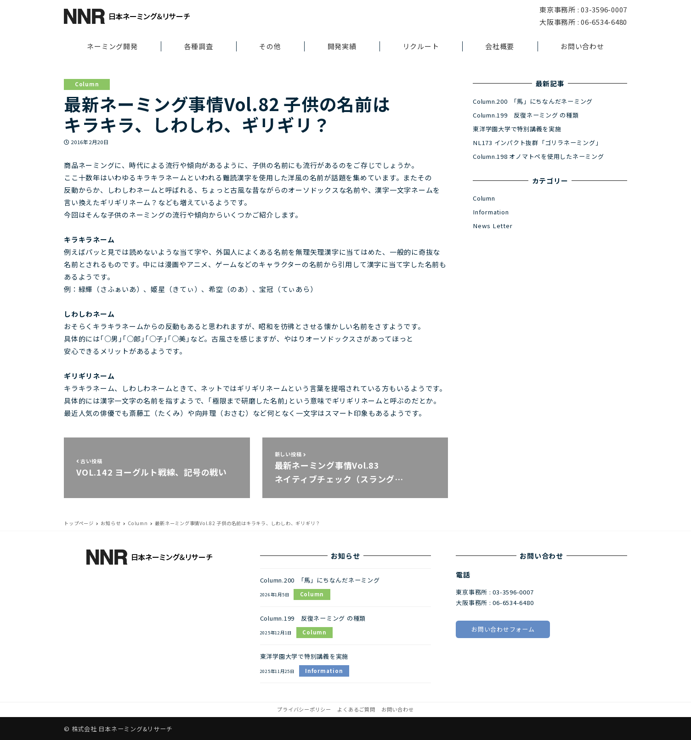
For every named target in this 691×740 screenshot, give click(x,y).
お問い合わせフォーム (503, 629)
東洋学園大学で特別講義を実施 (517, 128)
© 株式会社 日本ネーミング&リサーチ (118, 728)
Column (87, 84)
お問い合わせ (397, 709)
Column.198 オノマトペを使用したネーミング (538, 156)
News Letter (492, 225)
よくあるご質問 (356, 709)
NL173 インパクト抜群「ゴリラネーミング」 (537, 142)
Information (491, 211)
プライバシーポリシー (304, 709)
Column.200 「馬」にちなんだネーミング (533, 101)
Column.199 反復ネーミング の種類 (526, 115)
